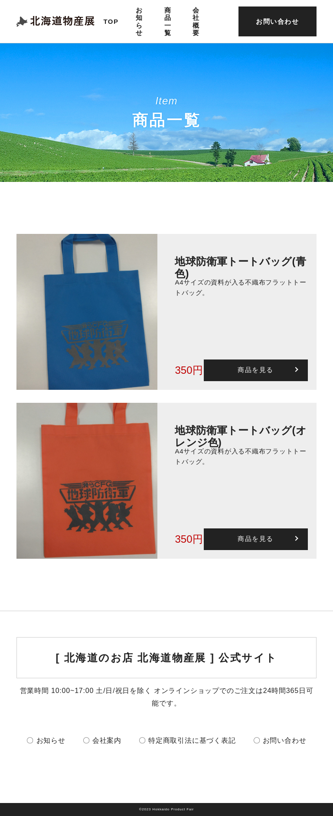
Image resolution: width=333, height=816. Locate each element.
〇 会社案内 (102, 740)
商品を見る (256, 369)
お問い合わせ (277, 21)
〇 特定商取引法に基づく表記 (187, 740)
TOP (110, 21)
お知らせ (139, 21)
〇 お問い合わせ (280, 740)
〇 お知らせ (45, 740)
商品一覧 (168, 21)
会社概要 (196, 21)
